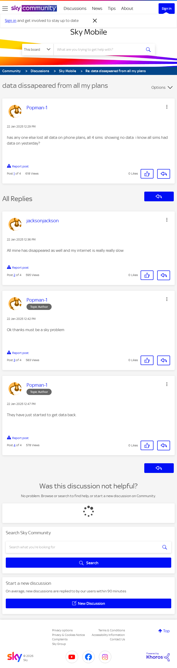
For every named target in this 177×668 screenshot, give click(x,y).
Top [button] (166, 631)
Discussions (75, 8)
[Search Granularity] (37, 49)
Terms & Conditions (111, 630)
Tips (112, 8)
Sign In (166, 8)
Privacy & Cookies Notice (68, 635)
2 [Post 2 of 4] (14, 275)
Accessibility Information (108, 635)
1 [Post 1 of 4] (14, 173)
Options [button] (158, 87)
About (127, 8)
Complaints (60, 639)
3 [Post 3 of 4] (14, 360)
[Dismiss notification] (95, 20)
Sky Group (59, 644)
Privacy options (62, 630)
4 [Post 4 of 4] (14, 445)
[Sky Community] (34, 8)
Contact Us (117, 639)
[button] (167, 107)
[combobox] (99, 49)
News (97, 8)
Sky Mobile (88, 31)
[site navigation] (5, 8)
